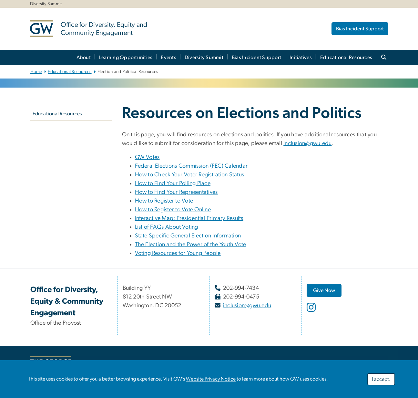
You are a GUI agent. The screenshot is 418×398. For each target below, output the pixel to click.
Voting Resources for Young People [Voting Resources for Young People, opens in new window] (178, 253)
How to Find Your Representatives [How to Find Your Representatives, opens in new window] (176, 192)
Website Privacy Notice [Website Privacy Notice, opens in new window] (211, 379)
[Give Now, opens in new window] (324, 290)
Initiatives (301, 57)
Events (168, 57)
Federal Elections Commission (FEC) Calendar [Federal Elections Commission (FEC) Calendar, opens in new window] (191, 166)
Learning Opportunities (126, 57)
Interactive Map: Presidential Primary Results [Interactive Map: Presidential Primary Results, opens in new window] (189, 218)
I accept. (381, 379)
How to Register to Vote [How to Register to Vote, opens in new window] (165, 201)
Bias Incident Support (360, 28)
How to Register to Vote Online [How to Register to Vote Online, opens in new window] (173, 210)
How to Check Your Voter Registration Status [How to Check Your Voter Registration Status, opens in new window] (189, 175)
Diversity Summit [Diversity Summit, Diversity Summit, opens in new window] (46, 4)
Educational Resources (346, 57)
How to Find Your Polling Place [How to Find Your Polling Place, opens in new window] (173, 183)
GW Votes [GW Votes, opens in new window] (147, 157)
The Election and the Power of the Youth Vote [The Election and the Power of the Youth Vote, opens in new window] (190, 244)
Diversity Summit (204, 57)
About (83, 57)
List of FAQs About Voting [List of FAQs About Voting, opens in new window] (166, 227)
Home (36, 71)
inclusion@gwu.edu (307, 143)
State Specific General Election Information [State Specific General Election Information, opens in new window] (188, 236)
